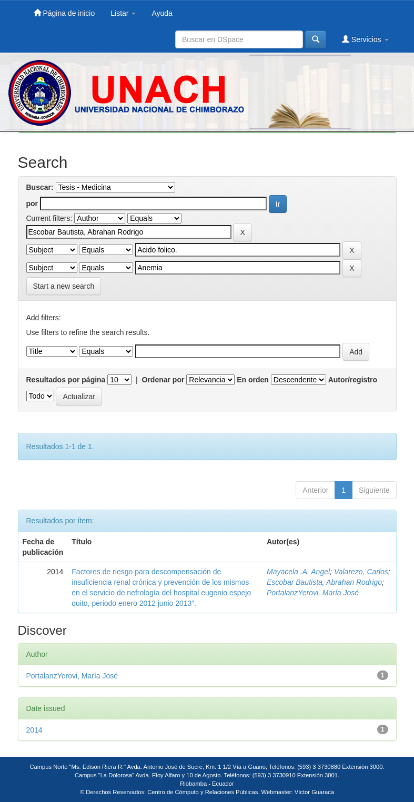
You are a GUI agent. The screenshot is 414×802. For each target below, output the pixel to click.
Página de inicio (64, 12)
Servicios (365, 39)
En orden (253, 379)
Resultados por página (66, 379)
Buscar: (40, 187)
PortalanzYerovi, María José (313, 592)
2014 (34, 730)
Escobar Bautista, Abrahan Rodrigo (324, 582)
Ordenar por (163, 379)
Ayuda (162, 13)
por (32, 203)
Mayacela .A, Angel (298, 571)
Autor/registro (352, 379)
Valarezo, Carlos (361, 571)
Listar (123, 13)
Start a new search (64, 286)
